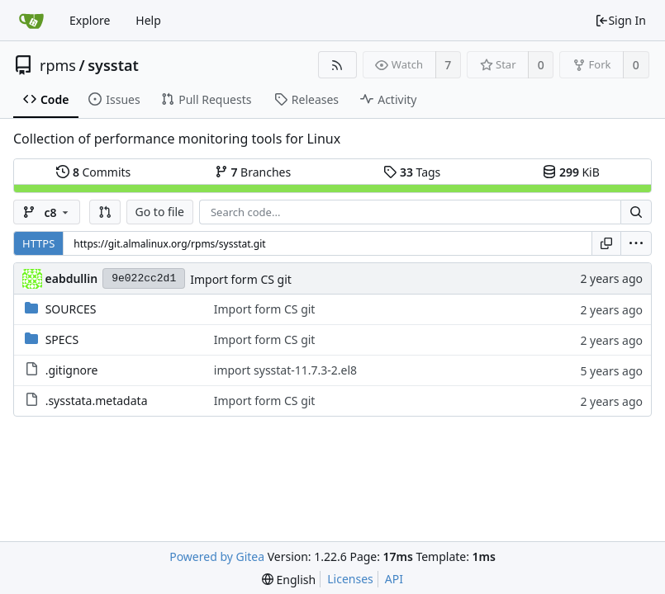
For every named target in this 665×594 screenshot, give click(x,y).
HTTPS (38, 243)
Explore (89, 20)
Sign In (620, 20)
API (394, 579)
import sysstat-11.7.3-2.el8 (285, 370)
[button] (105, 212)
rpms (58, 65)
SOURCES (71, 309)
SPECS (61, 339)
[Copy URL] (606, 243)
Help (148, 20)
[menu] (636, 243)
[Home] (31, 20)
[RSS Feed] (337, 64)
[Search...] (636, 212)
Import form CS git (241, 279)
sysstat (113, 65)
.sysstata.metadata (96, 400)
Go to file (159, 211)
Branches (253, 172)
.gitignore (71, 370)
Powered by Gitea (216, 556)
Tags (411, 172)
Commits (93, 172)
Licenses (350, 579)
